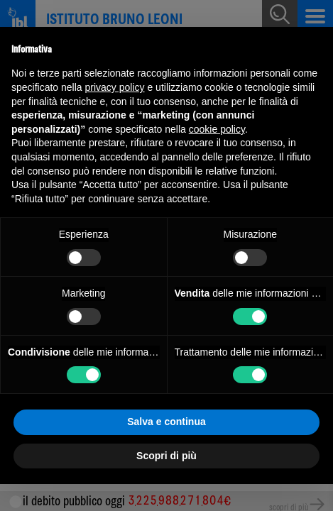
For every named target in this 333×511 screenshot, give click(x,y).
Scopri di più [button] (166, 455)
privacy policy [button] (115, 87)
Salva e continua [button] (166, 421)
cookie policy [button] (217, 129)
